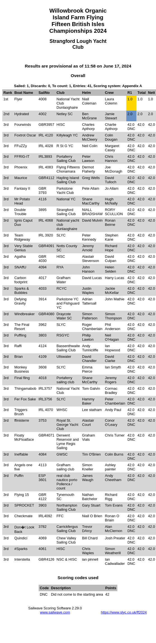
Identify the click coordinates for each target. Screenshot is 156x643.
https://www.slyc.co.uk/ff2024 (124, 612)
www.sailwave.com (55, 612)
